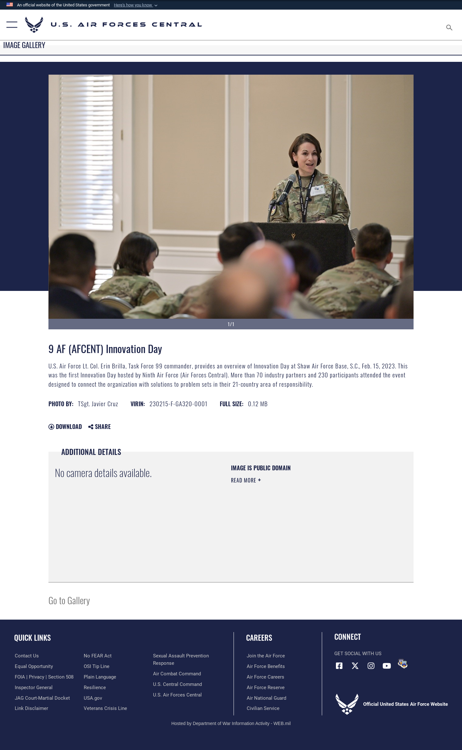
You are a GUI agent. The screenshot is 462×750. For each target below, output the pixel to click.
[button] (136, 5)
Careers (259, 637)
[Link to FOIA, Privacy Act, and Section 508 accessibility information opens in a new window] (43, 677)
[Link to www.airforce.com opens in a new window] (265, 656)
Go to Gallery (69, 600)
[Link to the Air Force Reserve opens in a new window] (265, 687)
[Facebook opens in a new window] (339, 666)
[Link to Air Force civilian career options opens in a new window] (262, 708)
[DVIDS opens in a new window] (402, 664)
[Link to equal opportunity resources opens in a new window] (33, 666)
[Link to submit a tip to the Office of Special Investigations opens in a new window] (96, 666)
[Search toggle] (450, 25)
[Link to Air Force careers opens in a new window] (265, 677)
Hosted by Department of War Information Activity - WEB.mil (231, 723)
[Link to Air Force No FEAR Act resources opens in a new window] (98, 656)
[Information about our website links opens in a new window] (30, 708)
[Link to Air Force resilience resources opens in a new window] (95, 687)
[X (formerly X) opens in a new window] (355, 666)
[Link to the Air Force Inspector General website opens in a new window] (33, 687)
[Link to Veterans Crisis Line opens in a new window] (105, 708)
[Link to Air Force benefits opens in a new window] (265, 666)
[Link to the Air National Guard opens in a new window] (266, 698)
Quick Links (32, 637)
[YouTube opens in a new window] (386, 666)
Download (65, 426)
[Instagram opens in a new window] (371, 666)
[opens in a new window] (100, 677)
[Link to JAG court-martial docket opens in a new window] (41, 698)
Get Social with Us (357, 653)
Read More (244, 480)
